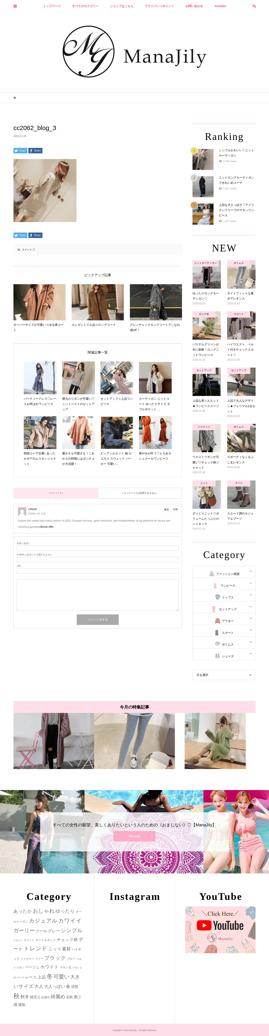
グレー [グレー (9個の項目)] (54, 931)
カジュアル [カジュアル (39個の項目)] (43, 921)
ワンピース (227, 585)
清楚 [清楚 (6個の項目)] (74, 987)
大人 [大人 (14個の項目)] (38, 986)
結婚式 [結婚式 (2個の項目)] (46, 997)
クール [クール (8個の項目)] (41, 931)
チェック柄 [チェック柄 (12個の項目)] (67, 939)
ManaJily (134, 836)
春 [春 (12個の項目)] (68, 986)
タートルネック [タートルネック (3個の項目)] (45, 940)
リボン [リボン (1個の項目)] (75, 967)
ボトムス (228, 644)
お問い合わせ (194, 6)
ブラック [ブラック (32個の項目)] (55, 958)
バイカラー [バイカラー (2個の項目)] (27, 958)
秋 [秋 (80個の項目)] (16, 996)
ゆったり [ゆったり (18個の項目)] (65, 911)
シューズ (228, 656)
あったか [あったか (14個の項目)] (22, 911)
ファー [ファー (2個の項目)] (39, 958)
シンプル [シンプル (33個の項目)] (72, 930)
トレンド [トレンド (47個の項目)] (35, 948)
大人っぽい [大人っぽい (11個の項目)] (54, 986)
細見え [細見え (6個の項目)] (35, 997)
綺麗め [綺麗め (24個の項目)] (58, 996)
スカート (228, 632)
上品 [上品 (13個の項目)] (41, 976)
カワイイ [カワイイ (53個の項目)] (70, 920)
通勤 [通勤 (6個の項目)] (21, 1005)
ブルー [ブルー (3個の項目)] (71, 958)
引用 (175, 509)
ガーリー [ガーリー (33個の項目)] (24, 930)
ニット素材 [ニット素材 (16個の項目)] (59, 948)
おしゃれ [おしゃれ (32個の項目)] (44, 911)
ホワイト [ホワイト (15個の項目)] (49, 966)
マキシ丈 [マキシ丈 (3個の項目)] (65, 967)
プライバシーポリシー (159, 6)
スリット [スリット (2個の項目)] (29, 940)
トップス (228, 597)
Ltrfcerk (32, 509)
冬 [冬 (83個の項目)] (50, 976)
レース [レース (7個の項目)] (31, 977)
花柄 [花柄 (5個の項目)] (69, 997)
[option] (53, 741)
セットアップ (228, 609)
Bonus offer (47, 526)
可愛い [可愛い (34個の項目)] (62, 976)
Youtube (220, 6)
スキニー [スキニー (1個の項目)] (18, 940)
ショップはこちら (121, 6)
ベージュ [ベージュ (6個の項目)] (32, 967)
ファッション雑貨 (228, 574)
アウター (228, 621)
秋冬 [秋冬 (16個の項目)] (24, 996)
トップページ (52, 6)
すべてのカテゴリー (85, 6)
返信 (166, 509)
